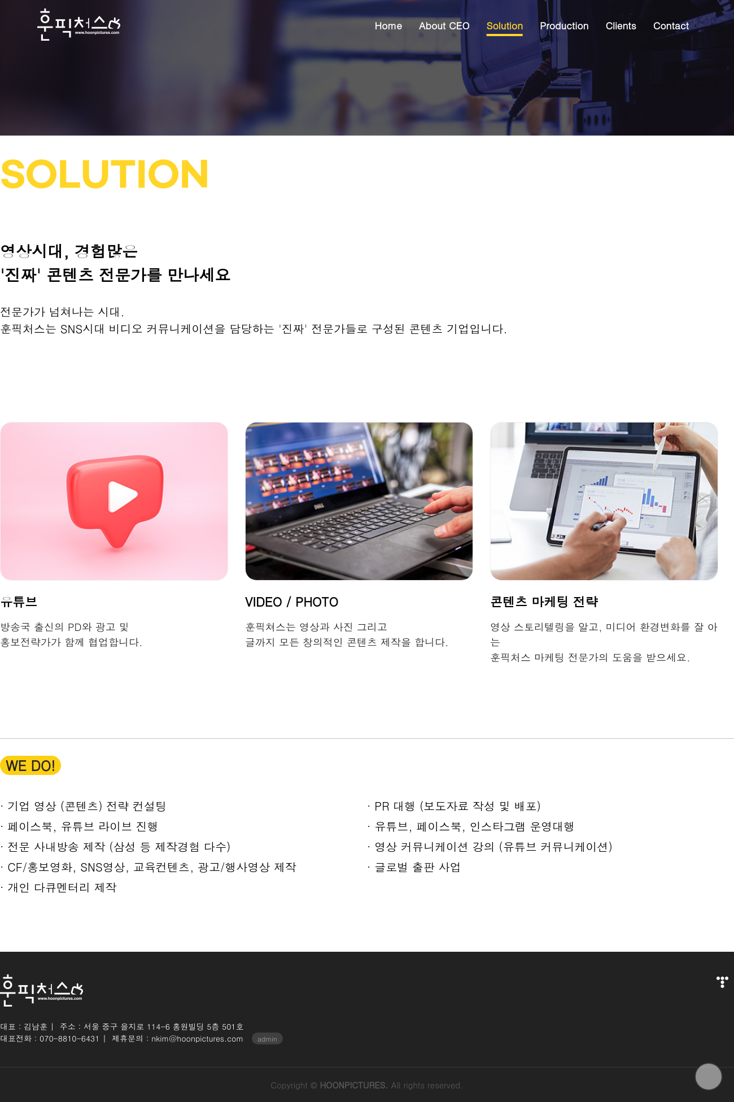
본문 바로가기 (0, 0)
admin (267, 1038)
